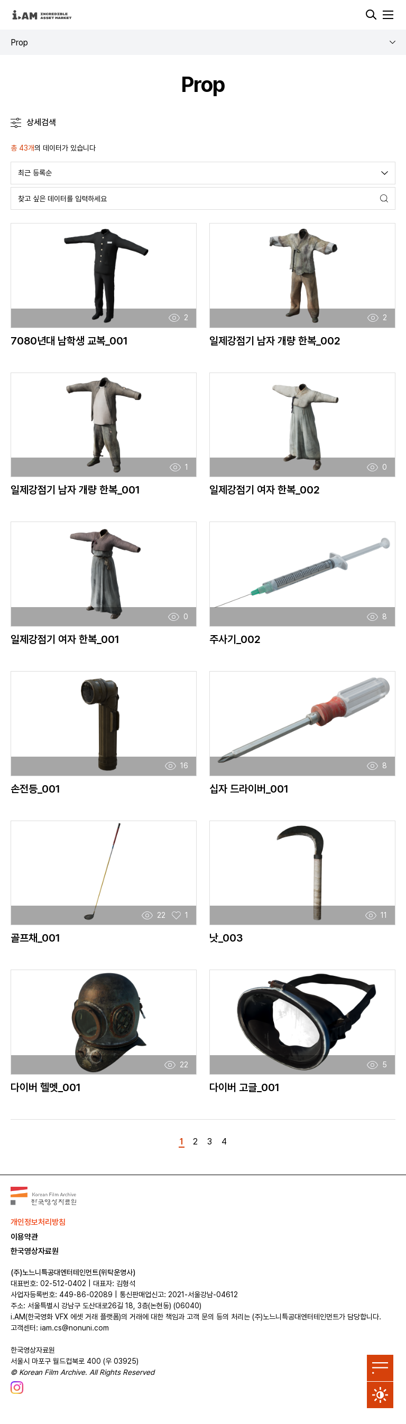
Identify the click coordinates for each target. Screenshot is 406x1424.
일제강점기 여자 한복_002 (264, 489)
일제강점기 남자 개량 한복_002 (274, 340)
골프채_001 (35, 938)
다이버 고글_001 (244, 1087)
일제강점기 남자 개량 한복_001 (75, 489)
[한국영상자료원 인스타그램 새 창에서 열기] (17, 1387)
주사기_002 (235, 639)
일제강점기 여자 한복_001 (65, 639)
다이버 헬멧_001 (46, 1087)
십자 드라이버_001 (249, 789)
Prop (19, 43)
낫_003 (226, 938)
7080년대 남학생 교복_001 (69, 340)
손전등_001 (35, 789)
